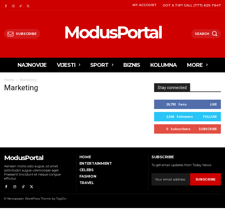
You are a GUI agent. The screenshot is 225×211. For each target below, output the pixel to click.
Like (213, 104)
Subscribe (208, 129)
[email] (170, 179)
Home (9, 79)
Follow (210, 116)
